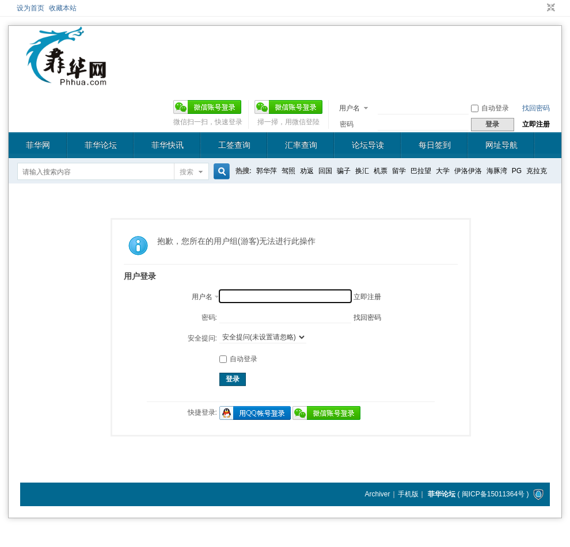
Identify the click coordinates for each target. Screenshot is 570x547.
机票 (380, 171)
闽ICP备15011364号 (493, 494)
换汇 (362, 171)
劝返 (307, 171)
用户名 (349, 108)
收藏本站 (63, 8)
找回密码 (536, 108)
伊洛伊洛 (468, 171)
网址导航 (501, 145)
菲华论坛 (101, 145)
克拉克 (536, 171)
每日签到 (435, 145)
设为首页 (30, 8)
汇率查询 (301, 145)
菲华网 (38, 145)
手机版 (408, 494)
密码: (209, 317)
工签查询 (234, 145)
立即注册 (536, 124)
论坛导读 (368, 145)
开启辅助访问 (540, 8)
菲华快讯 (167, 145)
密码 (347, 124)
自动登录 (490, 108)
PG (517, 171)
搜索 (186, 172)
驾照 (288, 171)
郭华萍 (266, 171)
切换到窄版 (549, 8)
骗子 (344, 171)
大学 (443, 171)
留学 (399, 171)
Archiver (377, 494)
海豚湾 (497, 171)
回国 (325, 171)
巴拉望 (421, 171)
